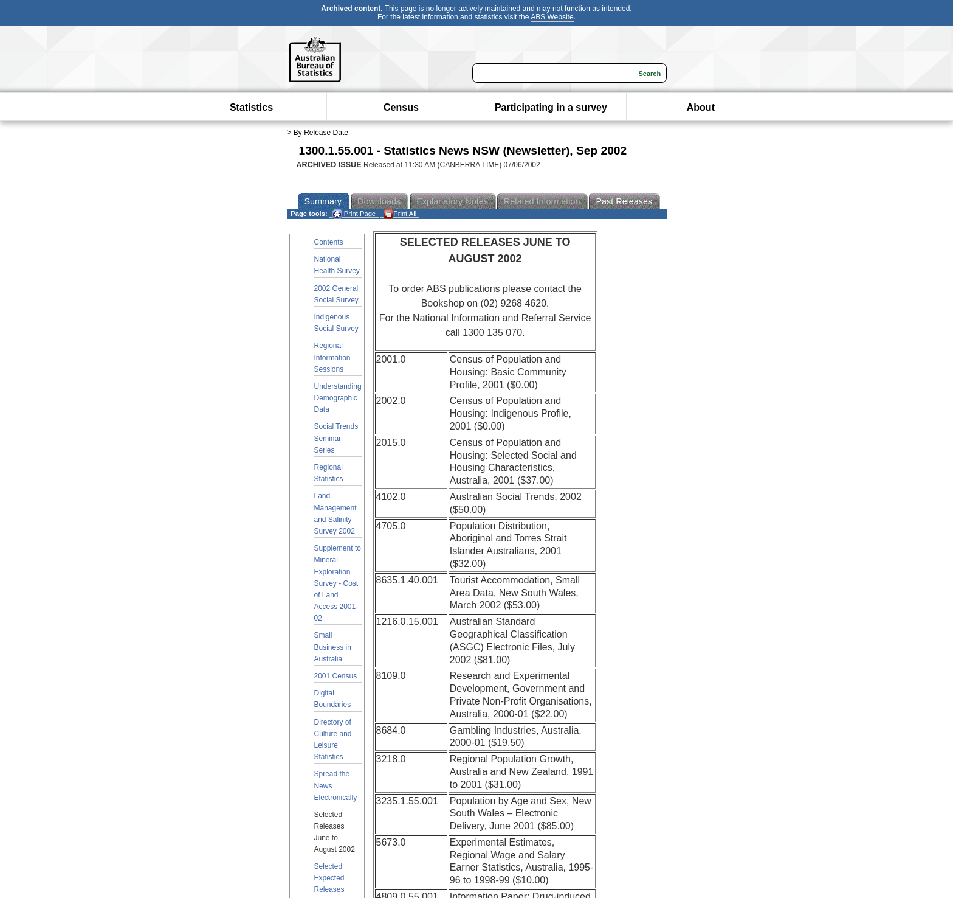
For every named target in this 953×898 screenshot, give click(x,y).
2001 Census (335, 676)
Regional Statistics (328, 473)
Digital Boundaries (332, 699)
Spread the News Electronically (335, 785)
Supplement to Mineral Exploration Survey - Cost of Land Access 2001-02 (337, 583)
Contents (328, 242)
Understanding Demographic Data (338, 398)
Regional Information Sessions (332, 357)
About (701, 107)
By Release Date (321, 132)
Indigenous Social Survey (336, 323)
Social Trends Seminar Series (336, 438)
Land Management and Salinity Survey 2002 (335, 513)
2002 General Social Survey (336, 294)
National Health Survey (337, 265)
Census (401, 107)
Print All (400, 214)
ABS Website (552, 17)
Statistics (251, 107)
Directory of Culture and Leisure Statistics (333, 740)
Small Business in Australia (332, 647)
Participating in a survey (551, 107)
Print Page (354, 214)
